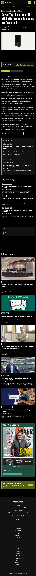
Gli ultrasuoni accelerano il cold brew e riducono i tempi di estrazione (17, 186)
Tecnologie (7, 6)
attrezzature (8, 10)
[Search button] (33, 2)
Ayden (7, 281)
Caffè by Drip (18, 548)
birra (10, 143)
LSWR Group (18, 564)
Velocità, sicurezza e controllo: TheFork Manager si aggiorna (17, 198)
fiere (7, 143)
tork (3, 207)
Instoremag (18, 555)
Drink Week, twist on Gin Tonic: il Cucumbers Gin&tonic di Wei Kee (18, 147)
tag (15, 10)
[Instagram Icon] (17, 515)
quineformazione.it (24, 512)
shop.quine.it (18, 512)
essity (11, 207)
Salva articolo (6, 71)
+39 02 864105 (20, 510)
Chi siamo (18, 521)
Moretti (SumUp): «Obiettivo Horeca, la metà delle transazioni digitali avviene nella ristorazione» (17, 347)
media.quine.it (12, 512)
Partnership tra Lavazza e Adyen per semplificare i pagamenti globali (17, 285)
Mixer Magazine (18, 528)
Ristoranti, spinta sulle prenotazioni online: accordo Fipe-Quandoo (16, 410)
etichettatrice (19, 10)
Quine (18, 566)
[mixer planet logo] (18, 501)
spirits (5, 143)
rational (8, 375)
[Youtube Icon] (23, 515)
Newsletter (18, 526)
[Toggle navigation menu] (2, 2)
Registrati (30, 484)
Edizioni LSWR (18, 562)
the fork (8, 195)
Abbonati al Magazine (16, 473)
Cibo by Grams (18, 543)
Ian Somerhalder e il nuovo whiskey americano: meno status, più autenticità (16, 166)
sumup (7, 343)
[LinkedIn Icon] (21, 515)
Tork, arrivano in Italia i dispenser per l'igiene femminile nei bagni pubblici (17, 210)
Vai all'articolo (7, 473)
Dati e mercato (18, 535)
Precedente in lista (7, 140)
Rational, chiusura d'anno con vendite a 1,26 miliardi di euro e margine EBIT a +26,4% (17, 379)
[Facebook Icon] (19, 515)
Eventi (18, 541)
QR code (15, 84)
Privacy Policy (18, 530)
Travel (18, 539)
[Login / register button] (29, 2)
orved (12, 10)
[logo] (8, 2)
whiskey (11, 162)
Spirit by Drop (18, 546)
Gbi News (18, 553)
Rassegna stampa (6, 162)
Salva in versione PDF (17, 71)
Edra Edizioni (18, 560)
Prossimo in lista (7, 159)
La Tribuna (18, 568)
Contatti (18, 523)
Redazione (11, 149)
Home (3, 6)
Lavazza (3, 281)
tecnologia (3, 10)
